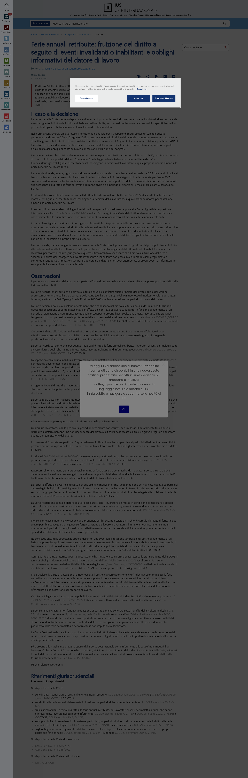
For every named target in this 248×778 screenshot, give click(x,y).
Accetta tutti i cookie (164, 98)
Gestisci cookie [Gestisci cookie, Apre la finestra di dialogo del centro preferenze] (86, 98)
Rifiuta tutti (138, 98)
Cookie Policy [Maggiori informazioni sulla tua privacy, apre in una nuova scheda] (141, 89)
